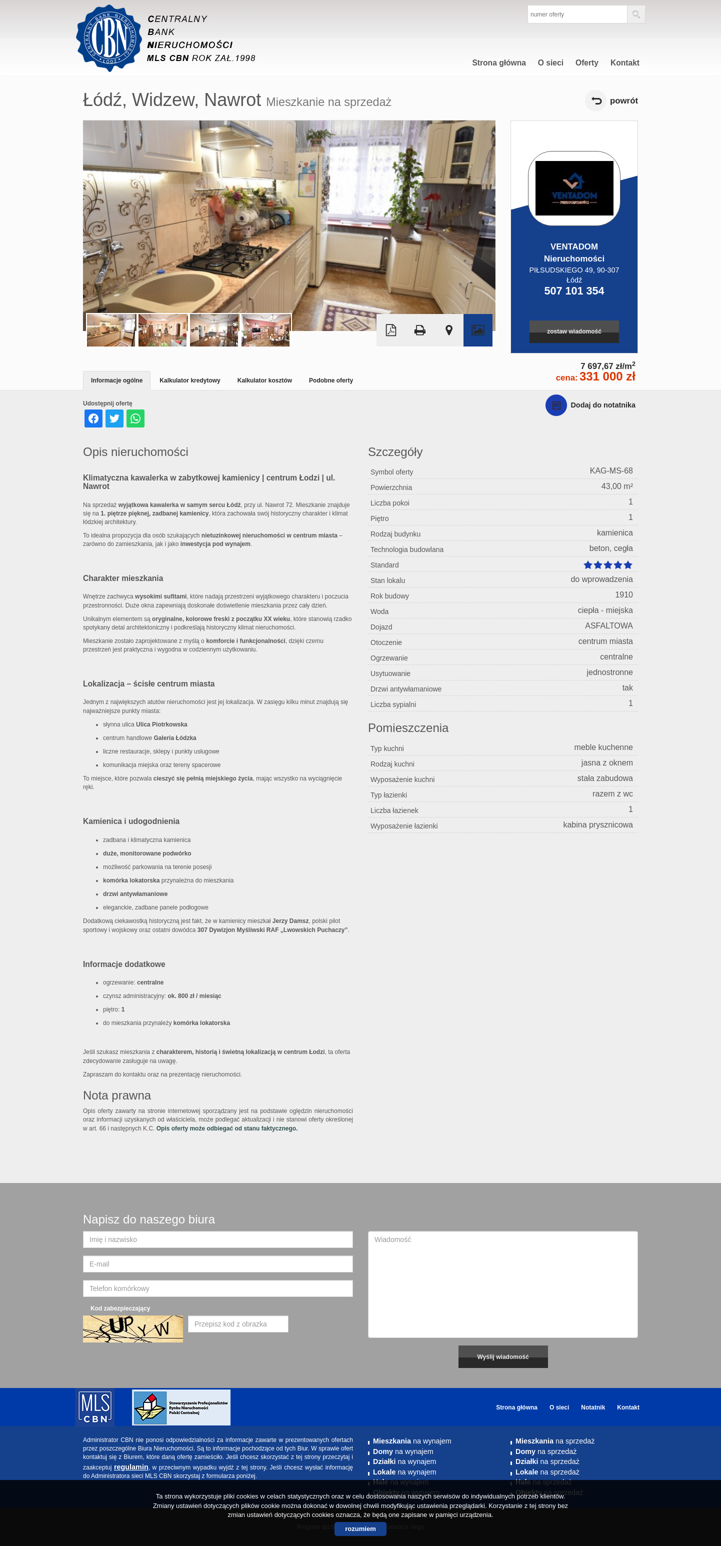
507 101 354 (574, 290)
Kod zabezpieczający (120, 1308)
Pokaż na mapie (449, 330)
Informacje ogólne (116, 380)
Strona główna (499, 62)
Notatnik (593, 1407)
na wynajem (412, 1441)
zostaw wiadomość (574, 331)
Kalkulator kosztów (265, 380)
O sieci (551, 62)
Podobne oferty (331, 380)
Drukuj (420, 330)
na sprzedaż (555, 1441)
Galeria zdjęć (478, 330)
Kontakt (625, 62)
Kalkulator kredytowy (190, 380)
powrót (624, 101)
